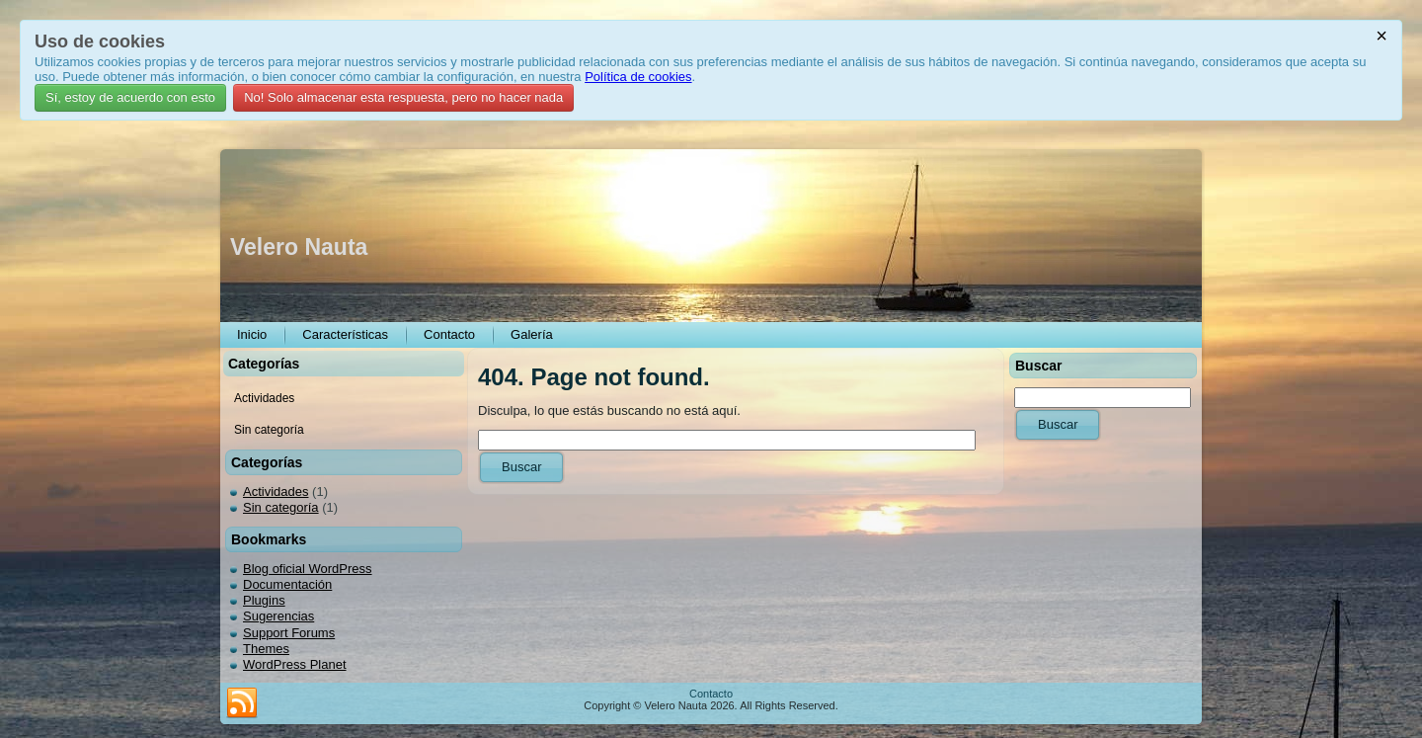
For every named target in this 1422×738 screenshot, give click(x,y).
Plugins (264, 600)
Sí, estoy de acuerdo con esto (130, 97)
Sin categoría (281, 507)
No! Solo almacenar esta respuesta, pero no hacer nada (403, 97)
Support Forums (289, 632)
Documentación (287, 584)
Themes (266, 648)
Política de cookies (638, 76)
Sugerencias (278, 616)
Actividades (275, 491)
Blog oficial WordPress (307, 568)
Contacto (711, 693)
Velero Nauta (298, 247)
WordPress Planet (295, 664)
